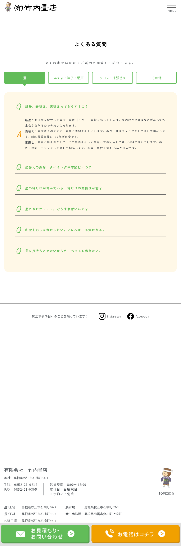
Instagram (114, 316)
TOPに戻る (166, 481)
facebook (142, 316)
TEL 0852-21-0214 (20, 484)
